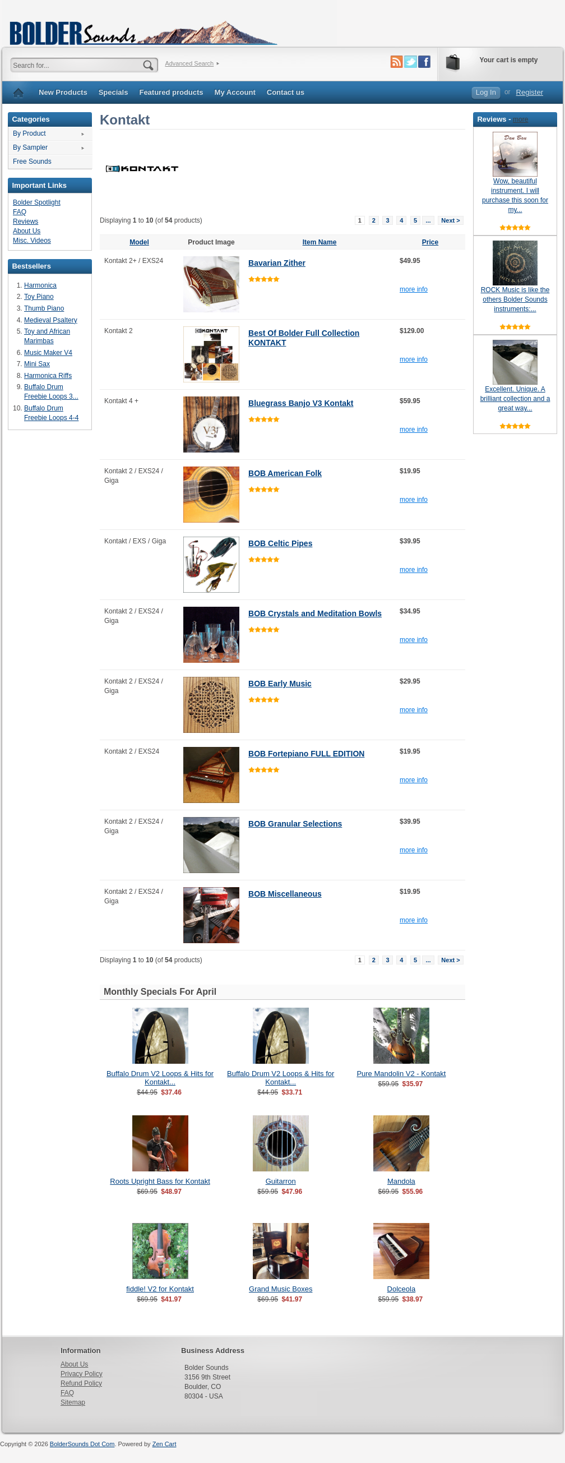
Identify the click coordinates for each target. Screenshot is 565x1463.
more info (414, 289)
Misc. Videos (32, 240)
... (427, 220)
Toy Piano (39, 297)
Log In (486, 92)
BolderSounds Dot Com (82, 1444)
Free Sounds (32, 161)
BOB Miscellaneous (285, 893)
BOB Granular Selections (295, 823)
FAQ (19, 212)
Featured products (171, 92)
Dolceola (401, 1289)
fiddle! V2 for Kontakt (160, 1289)
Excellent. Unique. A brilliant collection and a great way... (515, 398)
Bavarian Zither (276, 263)
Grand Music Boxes (280, 1289)
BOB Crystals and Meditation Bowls (315, 613)
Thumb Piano (44, 308)
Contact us (285, 92)
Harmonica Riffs (48, 376)
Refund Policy (81, 1383)
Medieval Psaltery (50, 320)
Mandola (401, 1181)
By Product (29, 133)
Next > (450, 220)
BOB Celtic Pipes (280, 543)
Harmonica (40, 285)
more (520, 119)
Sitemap (73, 1402)
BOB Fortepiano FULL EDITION (306, 753)
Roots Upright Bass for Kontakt (160, 1181)
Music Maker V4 (48, 353)
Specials (113, 92)
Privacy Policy (82, 1374)
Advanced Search (189, 63)
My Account (235, 92)
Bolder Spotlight (37, 202)
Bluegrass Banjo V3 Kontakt (301, 403)
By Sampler (30, 147)
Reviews (25, 221)
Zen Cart (164, 1444)
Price (430, 242)
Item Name (320, 242)
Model (139, 242)
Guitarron (281, 1181)
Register (529, 92)
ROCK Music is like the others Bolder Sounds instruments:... (515, 299)
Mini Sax (37, 364)
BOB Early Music (280, 683)
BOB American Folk (285, 473)
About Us (26, 231)
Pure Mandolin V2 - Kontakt (401, 1073)
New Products (63, 92)
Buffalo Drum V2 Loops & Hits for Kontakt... (160, 1077)
